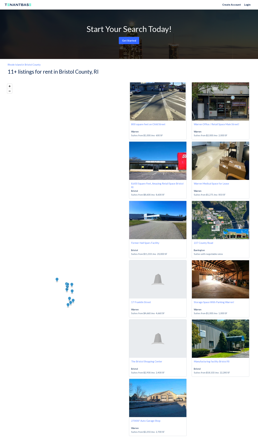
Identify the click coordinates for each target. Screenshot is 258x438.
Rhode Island (15, 64)
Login (247, 4)
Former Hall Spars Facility (145, 242)
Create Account (231, 4)
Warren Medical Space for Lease (211, 183)
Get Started (129, 40)
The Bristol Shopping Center (146, 361)
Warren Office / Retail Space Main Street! (216, 124)
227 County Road (203, 242)
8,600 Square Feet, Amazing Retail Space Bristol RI (157, 185)
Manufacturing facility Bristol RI (212, 361)
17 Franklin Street (141, 302)
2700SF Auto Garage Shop (145, 420)
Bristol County (33, 64)
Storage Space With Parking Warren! (214, 302)
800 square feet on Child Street (148, 124)
